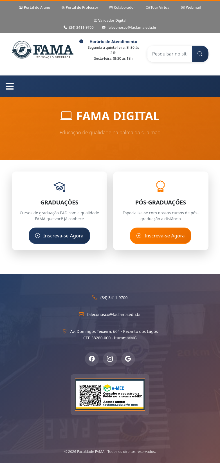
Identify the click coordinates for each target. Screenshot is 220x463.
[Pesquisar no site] (169, 54)
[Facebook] (92, 359)
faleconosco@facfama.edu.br (129, 27)
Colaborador (122, 7)
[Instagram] (110, 359)
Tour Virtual (158, 7)
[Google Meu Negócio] (128, 359)
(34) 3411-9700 (79, 27)
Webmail (191, 7)
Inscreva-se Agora (59, 236)
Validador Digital (110, 20)
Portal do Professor (79, 7)
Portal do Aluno (34, 7)
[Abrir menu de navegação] (110, 86)
